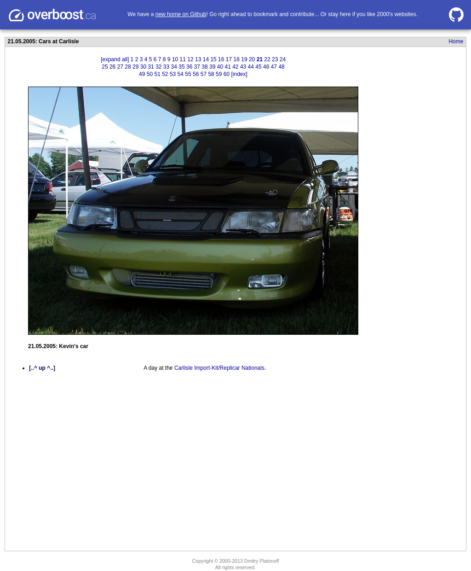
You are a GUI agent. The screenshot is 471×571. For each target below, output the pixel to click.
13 (198, 59)
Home (455, 41)
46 (266, 67)
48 (281, 67)
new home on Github (181, 14)
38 (204, 67)
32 (158, 67)
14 (206, 59)
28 (128, 67)
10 (175, 59)
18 (237, 59)
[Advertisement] (407, 204)
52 (165, 74)
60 (227, 74)
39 (212, 67)
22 (267, 59)
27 (120, 67)
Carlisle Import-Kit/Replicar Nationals (219, 368)
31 (151, 67)
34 (174, 67)
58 (211, 74)
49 (142, 74)
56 (196, 74)
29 (135, 67)
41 (227, 67)
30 (143, 67)
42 (235, 67)
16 (221, 59)
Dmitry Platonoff (261, 561)
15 (213, 59)
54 (181, 74)
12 (190, 59)
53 (173, 74)
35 (181, 67)
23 (275, 59)
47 (274, 67)
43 (243, 67)
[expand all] (115, 59)
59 (219, 74)
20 (252, 59)
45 (258, 67)
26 (112, 67)
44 (251, 67)
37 (197, 67)
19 (244, 59)
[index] (239, 74)
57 (204, 74)
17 (229, 59)
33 (166, 67)
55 (188, 74)
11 (183, 59)
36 (189, 67)
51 (157, 74)
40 (220, 67)
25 (105, 67)
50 (150, 74)
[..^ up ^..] (42, 368)
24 (283, 59)
